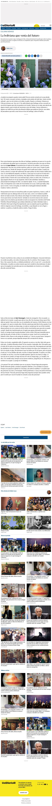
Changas (22, 1)
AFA (36, 1)
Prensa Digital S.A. (26, 798)
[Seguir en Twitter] (38, 784)
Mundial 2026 (43, 28)
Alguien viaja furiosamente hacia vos (11, 511)
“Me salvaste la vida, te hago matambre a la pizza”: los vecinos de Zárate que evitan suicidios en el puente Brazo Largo (13, 644)
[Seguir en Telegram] (41, 784)
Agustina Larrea (4, 578)
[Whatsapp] (26, 56)
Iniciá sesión (43, 25)
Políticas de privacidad (26, 800)
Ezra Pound (22, 427)
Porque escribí (5, 530)
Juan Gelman (8, 427)
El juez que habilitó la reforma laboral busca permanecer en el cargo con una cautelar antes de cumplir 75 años (37, 622)
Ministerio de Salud (47, 1)
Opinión (19, 28)
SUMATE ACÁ (23, 792)
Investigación (25, 28)
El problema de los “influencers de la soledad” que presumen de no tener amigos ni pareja (13, 600)
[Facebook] (29, 56)
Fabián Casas (9, 48)
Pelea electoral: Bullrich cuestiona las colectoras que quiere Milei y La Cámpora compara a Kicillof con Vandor (38, 554)
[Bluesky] (32, 56)
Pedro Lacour (4, 624)
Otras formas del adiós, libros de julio (11, 576)
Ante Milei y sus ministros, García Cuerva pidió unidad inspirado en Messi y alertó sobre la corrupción (38, 665)
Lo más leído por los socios (8, 442)
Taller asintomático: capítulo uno (36, 511)
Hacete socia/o (36, 25)
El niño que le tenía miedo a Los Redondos (38, 530)
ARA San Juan (27, 1)
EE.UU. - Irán (40, 1)
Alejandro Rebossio (5, 465)
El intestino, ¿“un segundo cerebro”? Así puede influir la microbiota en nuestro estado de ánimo (38, 461)
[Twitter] (35, 56)
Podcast (37, 28)
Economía (8, 28)
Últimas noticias (5, 670)
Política (3, 28)
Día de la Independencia (12, 1)
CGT (43, 1)
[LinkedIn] (38, 56)
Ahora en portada (5, 535)
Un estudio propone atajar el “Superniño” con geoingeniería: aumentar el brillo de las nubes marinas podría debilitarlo (39, 600)
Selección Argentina (32, 1)
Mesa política (19, 1)
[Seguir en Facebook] (39, 784)
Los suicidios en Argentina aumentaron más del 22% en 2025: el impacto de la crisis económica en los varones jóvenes (38, 644)
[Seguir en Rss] (47, 784)
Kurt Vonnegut (15, 427)
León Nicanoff (4, 646)
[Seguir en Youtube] (45, 784)
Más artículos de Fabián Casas (8, 491)
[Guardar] (41, 56)
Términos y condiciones (26, 802)
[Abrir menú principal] (50, 25)
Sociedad (14, 28)
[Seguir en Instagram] (43, 784)
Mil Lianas (31, 28)
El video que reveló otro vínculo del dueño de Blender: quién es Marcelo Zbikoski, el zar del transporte (13, 622)
